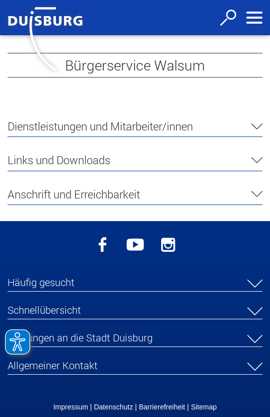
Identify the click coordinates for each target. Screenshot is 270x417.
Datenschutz (113, 407)
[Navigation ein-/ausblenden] (254, 18)
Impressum (70, 407)
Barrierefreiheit (162, 407)
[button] (135, 284)
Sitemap (204, 407)
